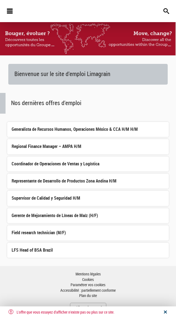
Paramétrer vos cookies (88, 285)
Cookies (88, 279)
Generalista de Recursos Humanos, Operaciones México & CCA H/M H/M (75, 129)
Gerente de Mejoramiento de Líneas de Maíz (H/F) (55, 215)
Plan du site (88, 295)
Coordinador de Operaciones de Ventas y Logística (55, 163)
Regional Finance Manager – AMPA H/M (46, 146)
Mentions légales (88, 274)
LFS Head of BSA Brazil (32, 250)
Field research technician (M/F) (39, 232)
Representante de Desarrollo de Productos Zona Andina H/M (64, 181)
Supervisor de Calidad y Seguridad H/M (46, 198)
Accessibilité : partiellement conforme (88, 290)
